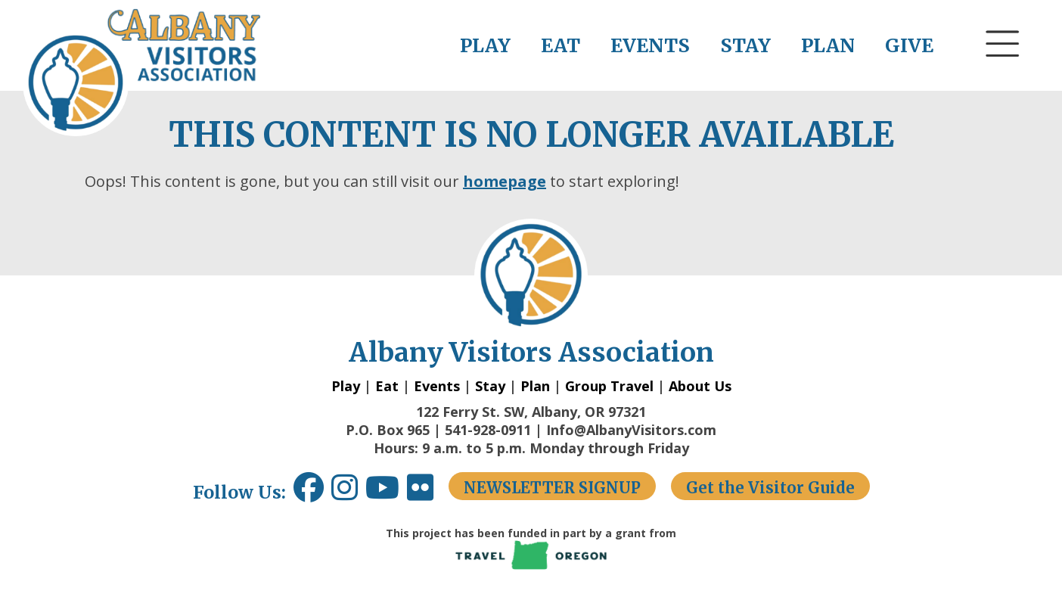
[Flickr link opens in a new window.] (428, 492)
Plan (535, 386)
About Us (700, 386)
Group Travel (609, 386)
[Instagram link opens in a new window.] (348, 492)
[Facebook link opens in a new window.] (308, 492)
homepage (504, 181)
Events (437, 386)
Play (345, 386)
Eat (387, 386)
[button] (1003, 71)
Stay (490, 386)
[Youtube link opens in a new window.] (386, 492)
